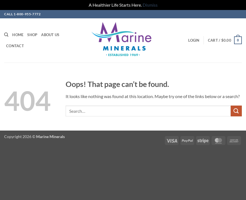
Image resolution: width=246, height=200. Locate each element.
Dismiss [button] (150, 5)
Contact (15, 46)
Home (17, 34)
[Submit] (236, 111)
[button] (193, 40)
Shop (32, 34)
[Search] (6, 34)
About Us (50, 34)
